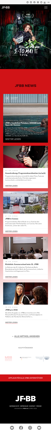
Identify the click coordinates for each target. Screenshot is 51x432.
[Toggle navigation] (45, 7)
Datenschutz (14, 406)
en (48, 2)
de (45, 2)
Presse (39, 406)
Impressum (24, 406)
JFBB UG (21, 408)
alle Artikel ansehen (27, 336)
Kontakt (32, 406)
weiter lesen (13, 139)
